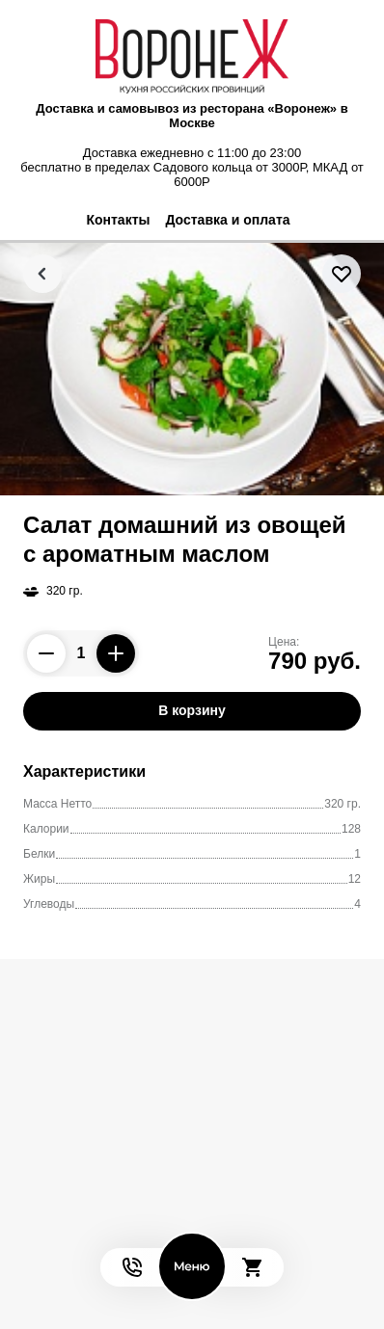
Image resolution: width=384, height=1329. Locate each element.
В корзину (192, 710)
